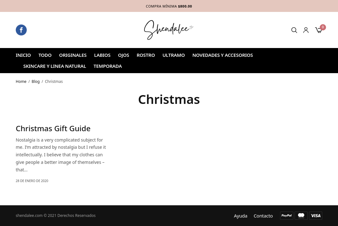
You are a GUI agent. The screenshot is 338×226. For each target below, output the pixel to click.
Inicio (23, 55)
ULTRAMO (173, 55)
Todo (45, 55)
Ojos (123, 55)
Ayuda (240, 215)
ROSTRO (146, 55)
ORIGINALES (73, 55)
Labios (102, 55)
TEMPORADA (107, 66)
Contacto (263, 215)
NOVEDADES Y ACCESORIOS (222, 55)
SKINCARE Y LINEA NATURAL (54, 66)
